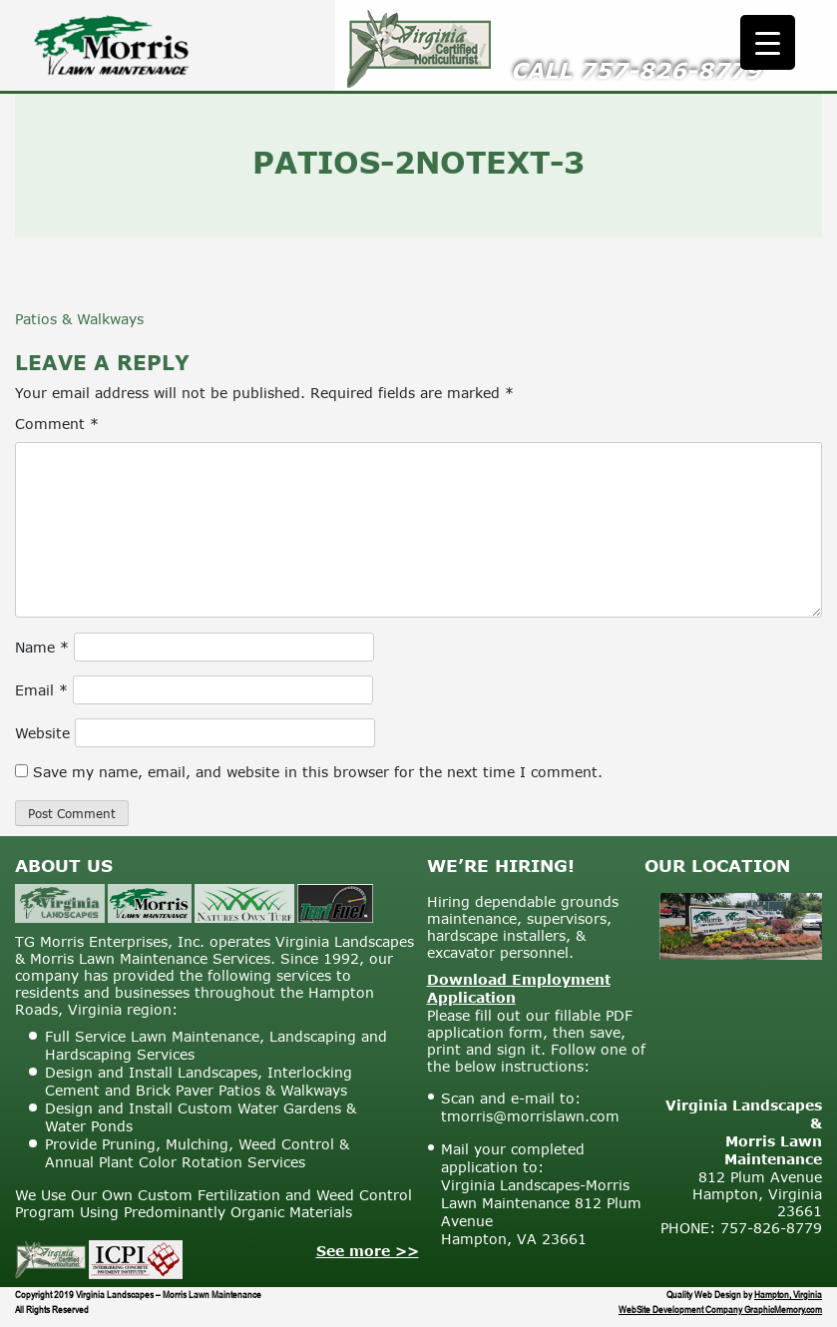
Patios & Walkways (79, 318)
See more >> (367, 1250)
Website (42, 732)
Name (42, 647)
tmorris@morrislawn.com (530, 1115)
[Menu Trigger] (767, 42)
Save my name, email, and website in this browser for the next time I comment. (318, 771)
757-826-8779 (670, 70)
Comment (57, 423)
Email (41, 689)
